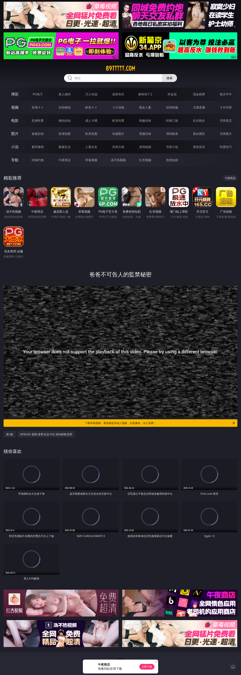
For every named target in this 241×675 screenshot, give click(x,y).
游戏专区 (118, 94)
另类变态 (226, 120)
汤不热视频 (118, 160)
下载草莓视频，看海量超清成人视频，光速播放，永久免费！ (160, 423)
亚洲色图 (65, 134)
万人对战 (91, 94)
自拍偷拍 (65, 107)
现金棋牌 (199, 94)
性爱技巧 (226, 147)
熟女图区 (199, 134)
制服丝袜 (145, 120)
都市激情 (38, 147)
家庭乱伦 (65, 147)
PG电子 (38, 94)
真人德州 (65, 94)
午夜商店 (65, 160)
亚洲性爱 (38, 120)
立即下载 (147, 666)
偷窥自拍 (38, 134)
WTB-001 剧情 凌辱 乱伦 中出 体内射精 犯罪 (46, 434)
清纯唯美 (172, 134)
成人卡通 (91, 120)
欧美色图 (91, 134)
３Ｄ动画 (118, 107)
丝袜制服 (172, 107)
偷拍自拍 (65, 120)
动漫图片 (118, 134)
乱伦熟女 (199, 120)
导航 (15, 159)
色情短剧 (172, 160)
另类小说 (172, 147)
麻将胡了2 (145, 94)
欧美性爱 (118, 120)
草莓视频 (91, 160)
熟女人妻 (145, 107)
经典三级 (172, 120)
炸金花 (172, 94)
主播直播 (199, 107)
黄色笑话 (199, 147)
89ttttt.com (120, 68)
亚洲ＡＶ (38, 107)
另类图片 (226, 134)
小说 (15, 146)
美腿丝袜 (145, 134)
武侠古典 (118, 147)
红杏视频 (145, 160)
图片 (15, 133)
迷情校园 (145, 147)
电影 (15, 120)
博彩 (15, 94)
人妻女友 (91, 147)
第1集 (9, 434)
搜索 (169, 78)
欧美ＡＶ (91, 107)
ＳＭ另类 (226, 107)
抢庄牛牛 (226, 94)
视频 (15, 107)
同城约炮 (38, 160)
